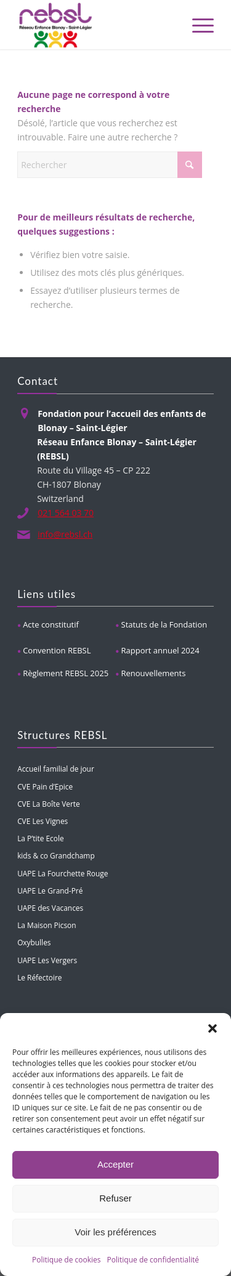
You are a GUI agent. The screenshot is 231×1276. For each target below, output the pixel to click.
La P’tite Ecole (40, 838)
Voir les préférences (115, 1232)
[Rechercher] (109, 164)
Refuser (115, 1198)
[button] (212, 1028)
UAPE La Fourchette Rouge (62, 873)
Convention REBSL (57, 650)
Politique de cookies (66, 1259)
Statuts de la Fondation (164, 624)
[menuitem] (197, 24)
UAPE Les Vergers (47, 960)
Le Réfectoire (39, 977)
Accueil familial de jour (55, 768)
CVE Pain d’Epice (45, 786)
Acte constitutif (51, 624)
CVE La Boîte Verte (48, 804)
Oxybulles (34, 942)
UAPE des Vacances (50, 908)
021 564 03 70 (66, 513)
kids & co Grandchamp (56, 855)
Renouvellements (153, 673)
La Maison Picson (46, 925)
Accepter (115, 1164)
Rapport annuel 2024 (160, 650)
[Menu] (197, 24)
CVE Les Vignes (42, 821)
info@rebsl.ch (65, 534)
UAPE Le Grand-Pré (50, 890)
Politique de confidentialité (153, 1259)
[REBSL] (95, 24)
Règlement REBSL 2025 (65, 673)
